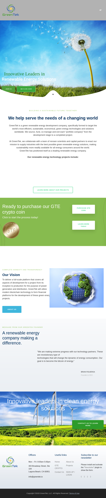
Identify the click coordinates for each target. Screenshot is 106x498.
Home (57, 462)
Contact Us (59, 472)
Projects (69, 466)
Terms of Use (74, 493)
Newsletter (89, 467)
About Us (70, 462)
